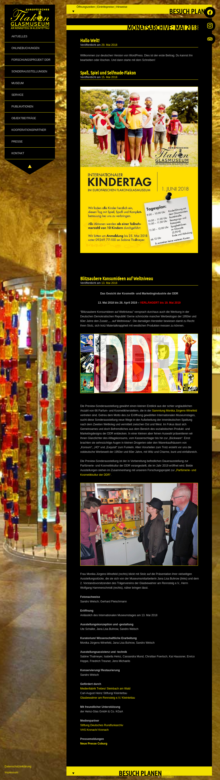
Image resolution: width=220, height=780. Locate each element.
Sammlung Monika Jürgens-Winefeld (174, 410)
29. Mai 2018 (109, 45)
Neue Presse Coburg (93, 743)
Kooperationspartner (28, 130)
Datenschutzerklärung (18, 766)
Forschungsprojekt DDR (30, 59)
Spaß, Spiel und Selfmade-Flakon (108, 72)
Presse (17, 141)
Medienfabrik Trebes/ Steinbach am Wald (105, 688)
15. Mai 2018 (109, 77)
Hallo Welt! (89, 40)
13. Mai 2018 (109, 283)
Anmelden (168, 776)
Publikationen (22, 106)
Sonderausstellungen (29, 71)
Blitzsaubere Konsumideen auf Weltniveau (116, 278)
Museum (17, 83)
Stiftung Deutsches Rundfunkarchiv (101, 725)
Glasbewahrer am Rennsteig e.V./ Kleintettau (107, 697)
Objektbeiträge (23, 118)
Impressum (11, 772)
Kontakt (17, 153)
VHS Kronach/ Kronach (94, 729)
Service (17, 94)
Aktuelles (19, 36)
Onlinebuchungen (25, 48)
